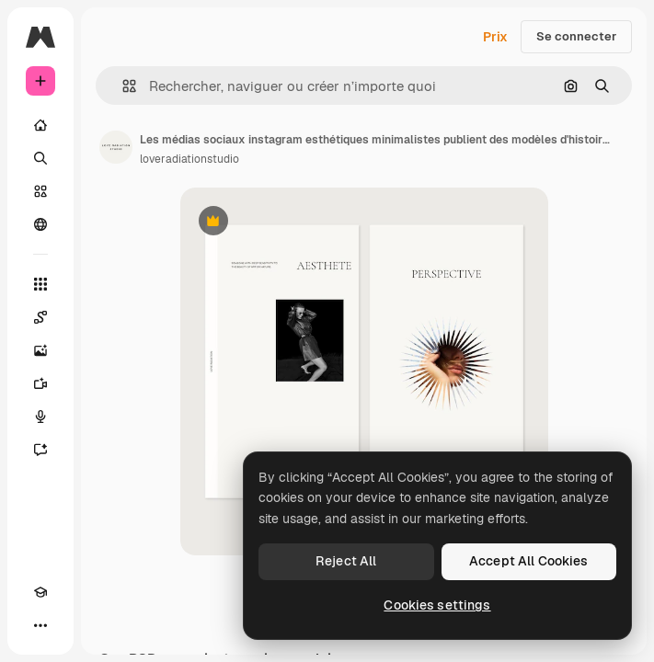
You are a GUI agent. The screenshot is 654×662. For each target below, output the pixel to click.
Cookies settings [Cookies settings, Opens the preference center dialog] (437, 605)
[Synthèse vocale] (40, 416)
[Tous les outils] (40, 284)
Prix (495, 37)
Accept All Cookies (529, 561)
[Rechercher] (40, 158)
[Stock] (40, 191)
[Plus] (40, 625)
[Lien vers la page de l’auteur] (115, 147)
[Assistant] (40, 449)
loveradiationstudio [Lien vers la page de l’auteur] (189, 159)
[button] (122, 86)
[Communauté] (40, 224)
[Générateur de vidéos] (40, 383)
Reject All (346, 561)
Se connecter (576, 36)
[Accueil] (40, 125)
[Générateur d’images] (40, 350)
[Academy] (40, 592)
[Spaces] (40, 317)
